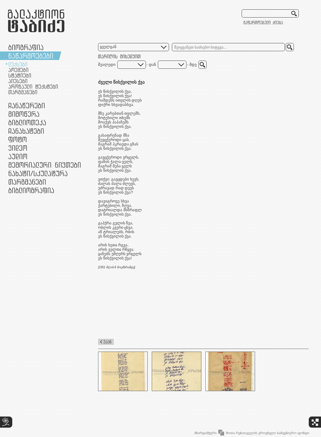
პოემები (18, 70)
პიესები (17, 81)
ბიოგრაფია (25, 47)
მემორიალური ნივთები (44, 165)
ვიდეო (17, 148)
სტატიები (19, 75)
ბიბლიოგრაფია (31, 190)
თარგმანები (22, 92)
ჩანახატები (26, 131)
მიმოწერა (23, 114)
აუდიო (17, 156)
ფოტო (17, 139)
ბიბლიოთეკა (27, 122)
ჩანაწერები (26, 105)
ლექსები (17, 64)
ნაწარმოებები (30, 55)
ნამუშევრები (37, 173)
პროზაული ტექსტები (33, 87)
